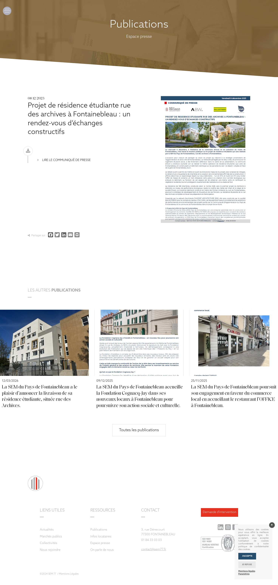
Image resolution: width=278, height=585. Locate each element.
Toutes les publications (139, 430)
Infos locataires (100, 536)
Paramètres (243, 574)
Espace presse (100, 543)
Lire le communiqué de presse (66, 160)
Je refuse (247, 565)
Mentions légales (246, 571)
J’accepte (247, 556)
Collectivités (48, 543)
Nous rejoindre (50, 550)
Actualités (47, 529)
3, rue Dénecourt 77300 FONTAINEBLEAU (158, 532)
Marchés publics (51, 536)
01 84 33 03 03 (151, 540)
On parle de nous (102, 550)
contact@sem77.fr (153, 549)
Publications (98, 529)
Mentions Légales (69, 574)
